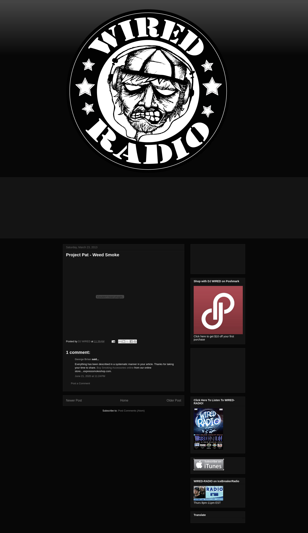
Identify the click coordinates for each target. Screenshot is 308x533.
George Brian (83, 359)
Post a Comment (80, 383)
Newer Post (74, 400)
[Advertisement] (154, 204)
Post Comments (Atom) (131, 410)
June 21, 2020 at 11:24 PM (90, 376)
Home (124, 400)
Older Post (174, 400)
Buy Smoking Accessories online (115, 367)
